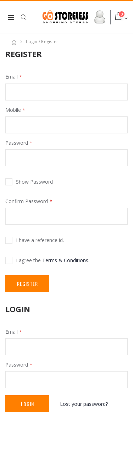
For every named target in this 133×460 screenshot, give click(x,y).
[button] (27, 17)
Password (16, 142)
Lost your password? (84, 404)
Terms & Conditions (65, 260)
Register (27, 283)
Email (11, 76)
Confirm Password (26, 201)
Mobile (13, 110)
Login (27, 404)
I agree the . (52, 260)
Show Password (34, 181)
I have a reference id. (40, 240)
